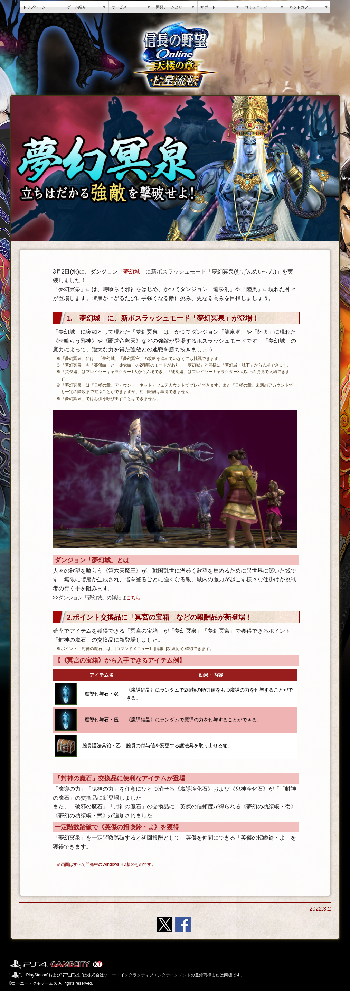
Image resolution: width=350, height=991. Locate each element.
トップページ (34, 7)
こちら (133, 597)
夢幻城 (131, 272)
